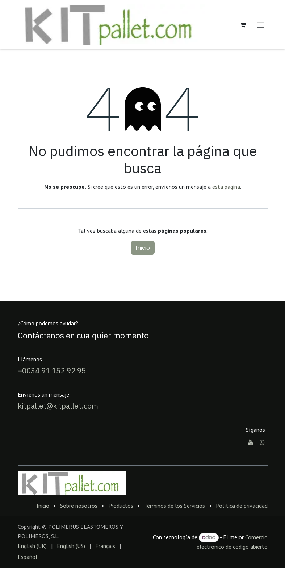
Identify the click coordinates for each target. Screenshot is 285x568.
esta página (226, 186)
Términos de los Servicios (174, 505)
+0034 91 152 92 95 (52, 371)
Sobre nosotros (78, 505)
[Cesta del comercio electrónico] (243, 24)
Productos (120, 505)
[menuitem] (32, 545)
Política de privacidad (242, 505)
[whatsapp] (262, 442)
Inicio (142, 247)
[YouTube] (251, 442)
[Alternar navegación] (260, 24)
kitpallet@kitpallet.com (58, 406)
